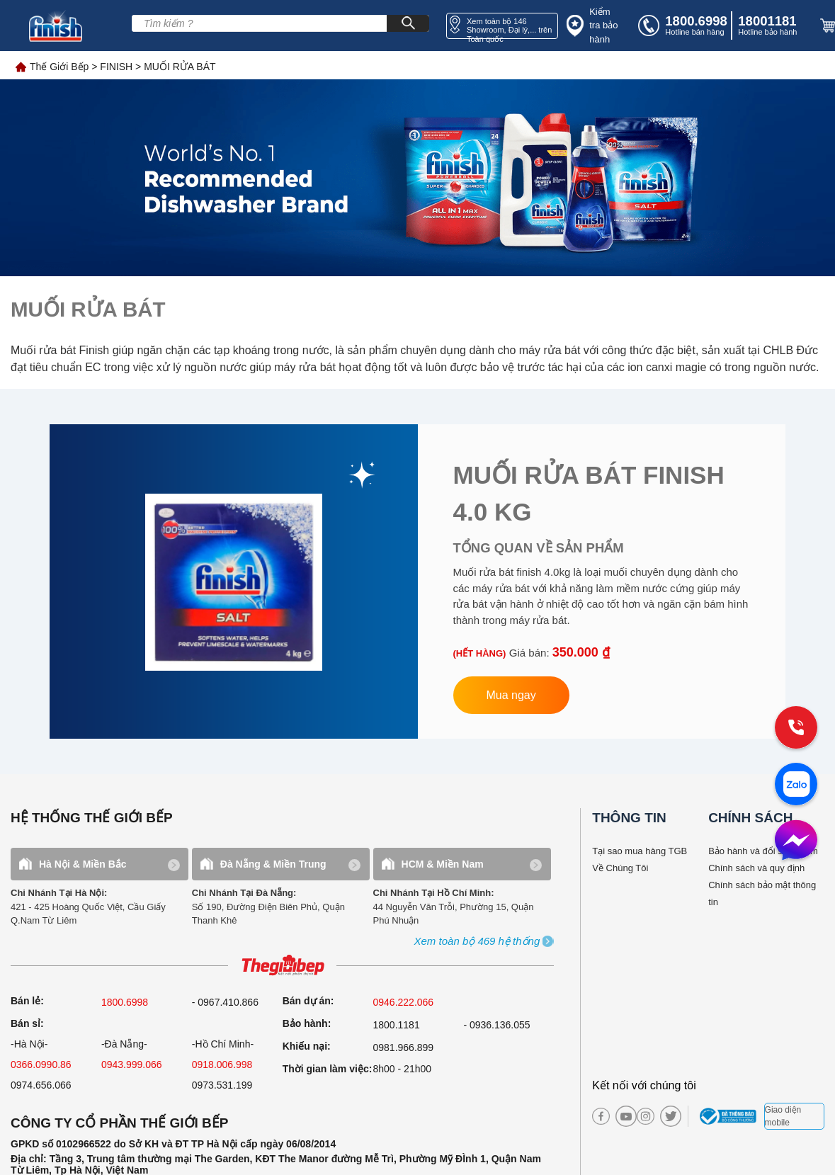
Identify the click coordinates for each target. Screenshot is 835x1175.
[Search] (408, 23)
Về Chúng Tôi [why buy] (620, 868)
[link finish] (234, 581)
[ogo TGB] (282, 965)
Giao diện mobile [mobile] (783, 1116)
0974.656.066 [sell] (41, 1085)
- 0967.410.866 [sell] (225, 1002)
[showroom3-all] (477, 941)
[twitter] (665, 1116)
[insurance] (595, 26)
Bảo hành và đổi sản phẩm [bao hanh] (763, 851)
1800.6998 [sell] (124, 1002)
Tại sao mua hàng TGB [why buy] (639, 851)
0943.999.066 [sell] (131, 1064)
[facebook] (601, 1116)
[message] (796, 841)
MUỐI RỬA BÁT (179, 66)
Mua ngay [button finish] (511, 695)
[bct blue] (730, 1116)
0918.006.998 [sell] (222, 1064)
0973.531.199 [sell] (222, 1085)
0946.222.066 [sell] (403, 1002)
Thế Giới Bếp (59, 66)
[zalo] (796, 785)
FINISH (116, 66)
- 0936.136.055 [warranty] (496, 1025)
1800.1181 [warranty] (396, 1025)
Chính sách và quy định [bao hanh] (756, 868)
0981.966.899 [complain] (403, 1047)
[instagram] (645, 1116)
